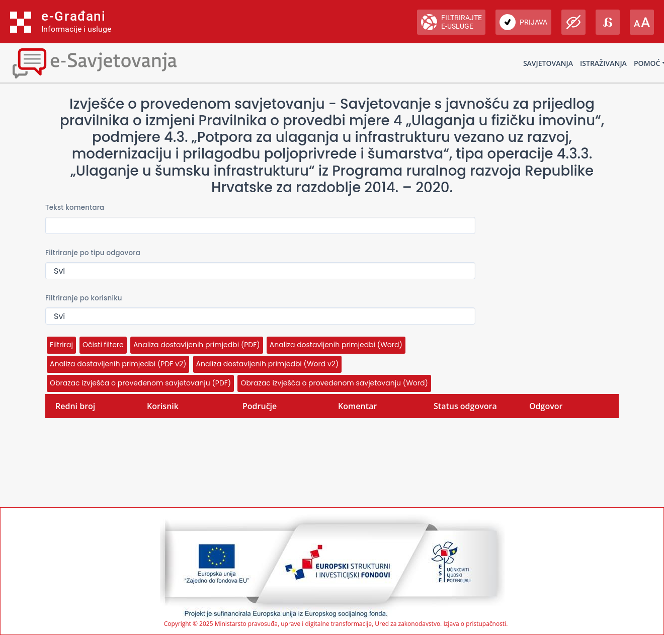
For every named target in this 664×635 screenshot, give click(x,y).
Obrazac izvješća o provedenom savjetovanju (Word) (334, 383)
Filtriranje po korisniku (83, 298)
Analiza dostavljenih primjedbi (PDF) (196, 345)
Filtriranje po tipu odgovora (92, 253)
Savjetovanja (548, 63)
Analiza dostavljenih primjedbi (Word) (336, 345)
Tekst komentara (74, 207)
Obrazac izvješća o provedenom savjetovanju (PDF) (140, 383)
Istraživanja (603, 63)
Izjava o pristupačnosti (474, 623)
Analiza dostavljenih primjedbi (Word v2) (267, 364)
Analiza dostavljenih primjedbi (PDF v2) (118, 364)
